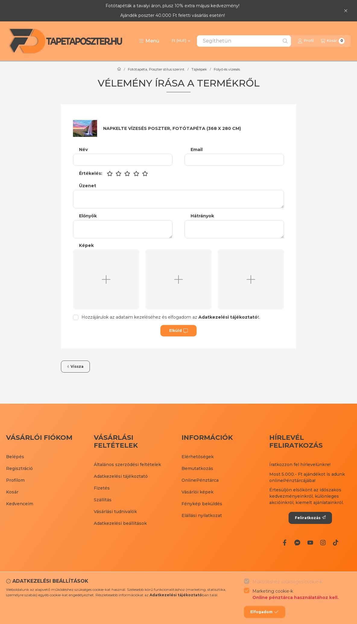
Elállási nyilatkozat (202, 515)
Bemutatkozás (197, 468)
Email (197, 149)
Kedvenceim (19, 503)
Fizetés (102, 488)
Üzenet (87, 185)
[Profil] (305, 41)
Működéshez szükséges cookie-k (287, 582)
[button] (149, 41)
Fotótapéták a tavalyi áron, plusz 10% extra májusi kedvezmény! (172, 5)
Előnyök (88, 216)
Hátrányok (202, 216)
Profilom (15, 480)
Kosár (12, 492)
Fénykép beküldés (202, 503)
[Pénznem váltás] (181, 41)
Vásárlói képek (197, 492)
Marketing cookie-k (295, 594)
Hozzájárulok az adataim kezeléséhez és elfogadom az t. (170, 317)
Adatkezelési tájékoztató (121, 476)
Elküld (178, 330)
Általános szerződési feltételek (127, 464)
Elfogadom (264, 612)
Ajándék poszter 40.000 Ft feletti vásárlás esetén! (172, 15)
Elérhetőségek (198, 456)
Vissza (75, 366)
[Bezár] (345, 11)
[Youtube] (310, 542)
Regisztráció (19, 468)
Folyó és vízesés (227, 69)
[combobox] (244, 41)
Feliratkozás (310, 517)
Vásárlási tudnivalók (115, 511)
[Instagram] (323, 542)
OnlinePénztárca (200, 480)
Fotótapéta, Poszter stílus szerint (156, 69)
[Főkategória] (119, 69)
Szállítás (103, 500)
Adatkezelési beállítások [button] (120, 523)
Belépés (15, 456)
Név (83, 149)
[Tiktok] (335, 542)
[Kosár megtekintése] (332, 41)
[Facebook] (284, 542)
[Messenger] (297, 542)
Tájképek (199, 69)
